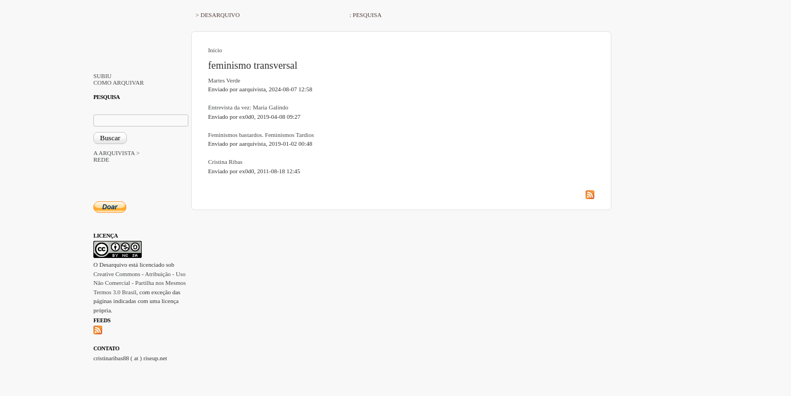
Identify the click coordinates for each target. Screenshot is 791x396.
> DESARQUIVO (217, 15)
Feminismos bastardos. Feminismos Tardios (261, 134)
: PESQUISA (365, 15)
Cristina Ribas (225, 161)
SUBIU (102, 76)
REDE (101, 159)
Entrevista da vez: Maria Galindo (248, 107)
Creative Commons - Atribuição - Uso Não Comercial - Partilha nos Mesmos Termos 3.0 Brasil (139, 283)
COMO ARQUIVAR (118, 82)
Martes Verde (224, 80)
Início (215, 50)
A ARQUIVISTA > (116, 153)
